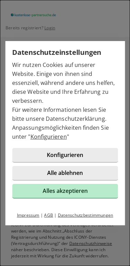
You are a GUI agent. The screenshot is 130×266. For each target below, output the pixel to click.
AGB (48, 215)
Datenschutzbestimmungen (85, 215)
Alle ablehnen (65, 173)
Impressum (28, 215)
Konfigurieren (49, 136)
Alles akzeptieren (65, 191)
